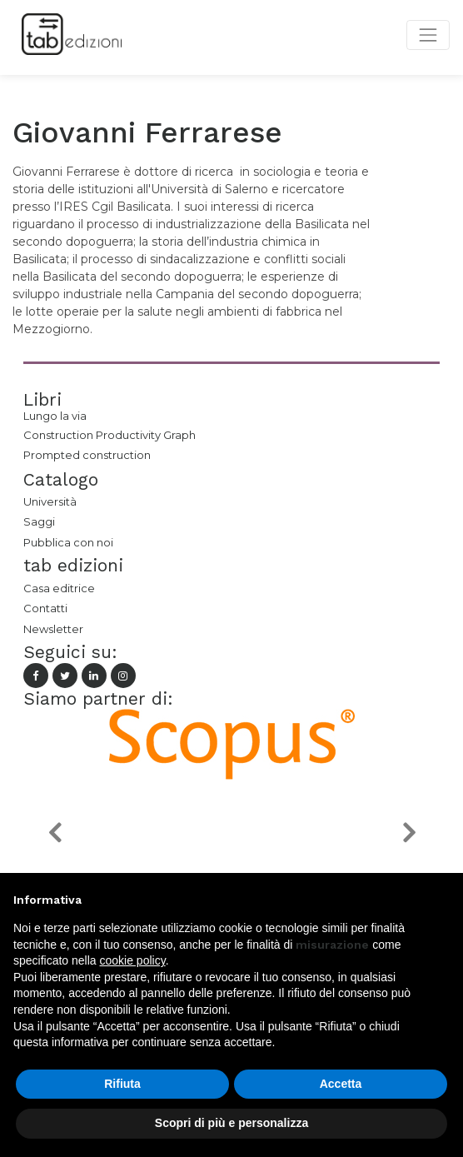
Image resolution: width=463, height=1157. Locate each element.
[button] (54, 832)
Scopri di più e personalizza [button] (231, 1123)
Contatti (45, 608)
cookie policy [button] (133, 960)
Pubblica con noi (68, 542)
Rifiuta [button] (122, 1083)
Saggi (39, 521)
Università (50, 501)
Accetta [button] (341, 1083)
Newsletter (53, 629)
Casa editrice (59, 588)
